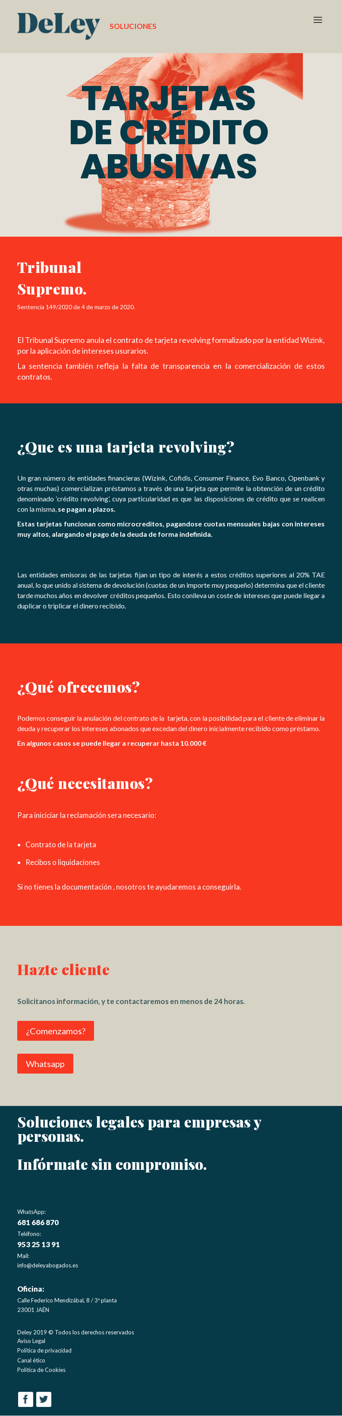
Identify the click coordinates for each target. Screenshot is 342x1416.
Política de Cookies (41, 1370)
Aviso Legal (31, 1341)
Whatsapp (45, 1064)
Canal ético (31, 1360)
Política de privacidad (44, 1351)
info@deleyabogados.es (47, 1265)
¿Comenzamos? (55, 1031)
